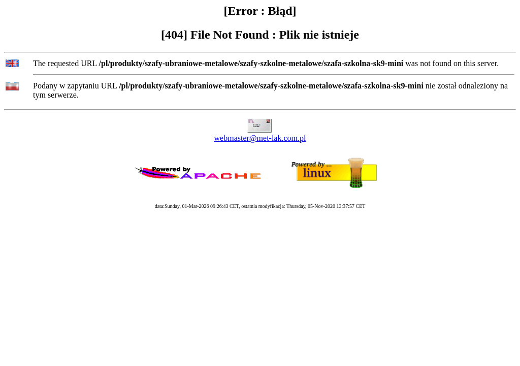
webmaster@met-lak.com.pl (260, 138)
